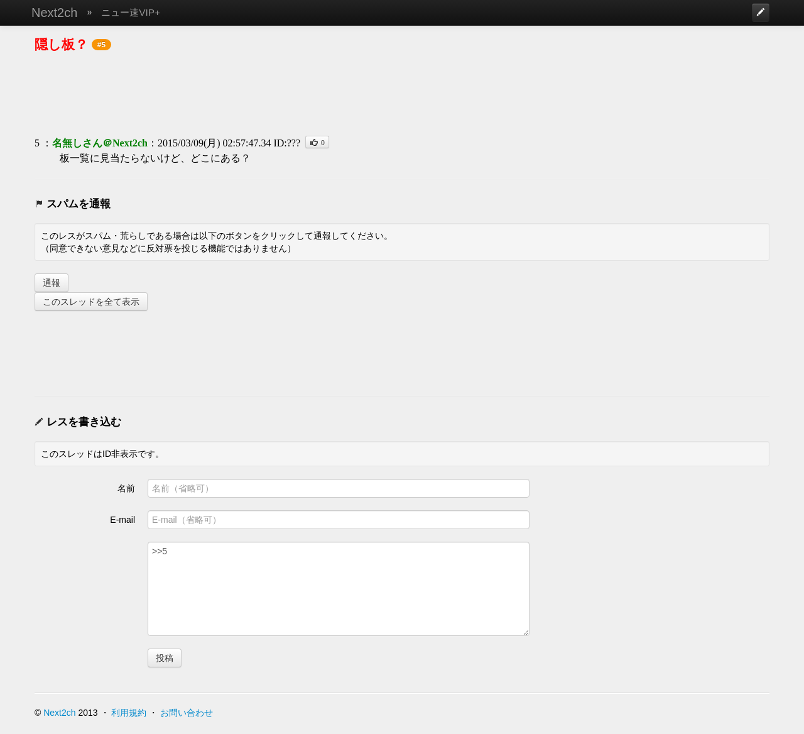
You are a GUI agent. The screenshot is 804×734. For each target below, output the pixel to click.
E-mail (122, 520)
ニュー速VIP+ (130, 12)
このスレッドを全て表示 (91, 302)
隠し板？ (61, 44)
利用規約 (128, 713)
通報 (51, 283)
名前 (126, 488)
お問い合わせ (186, 713)
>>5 (339, 589)
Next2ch (54, 12)
